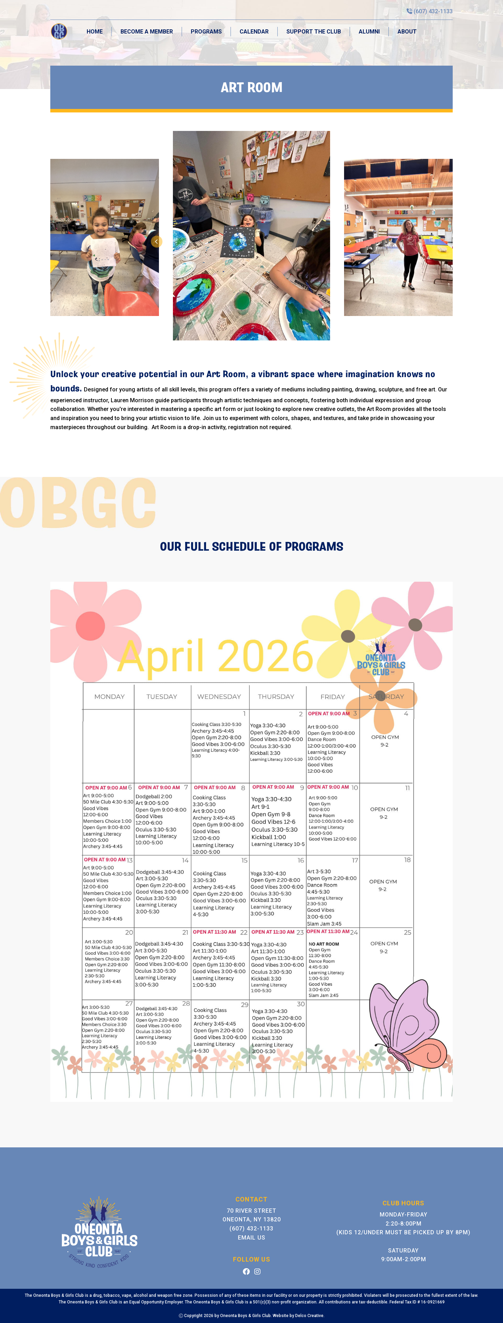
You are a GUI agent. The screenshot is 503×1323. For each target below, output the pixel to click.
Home (95, 31)
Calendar (254, 31)
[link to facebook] (246, 1272)
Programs (206, 31)
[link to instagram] (257, 1272)
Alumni (369, 31)
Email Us (251, 1237)
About (407, 31)
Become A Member (147, 31)
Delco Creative (309, 1315)
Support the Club (313, 31)
